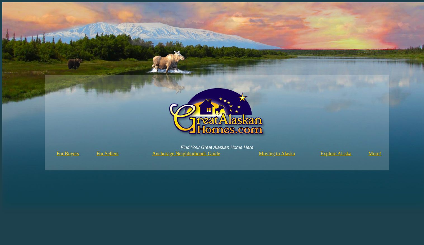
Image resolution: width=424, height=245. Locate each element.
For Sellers (107, 153)
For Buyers (67, 153)
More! (374, 153)
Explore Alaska (336, 153)
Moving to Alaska (277, 153)
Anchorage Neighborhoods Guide (186, 153)
